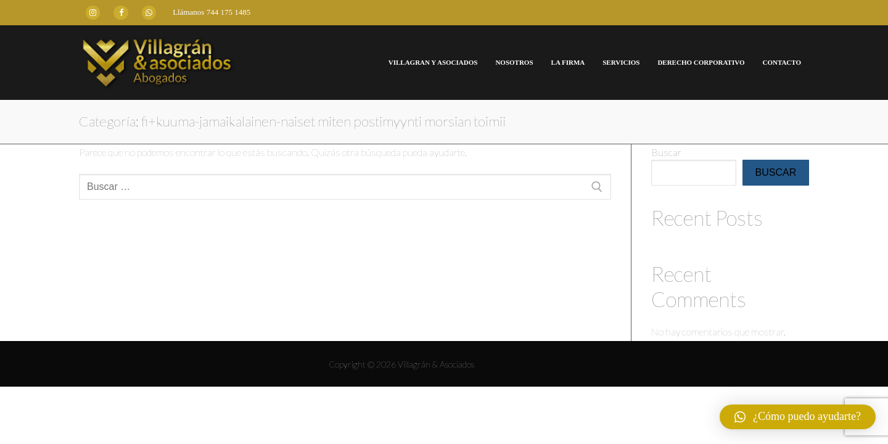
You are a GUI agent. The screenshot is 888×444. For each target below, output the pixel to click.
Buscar (666, 152)
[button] (798, 417)
